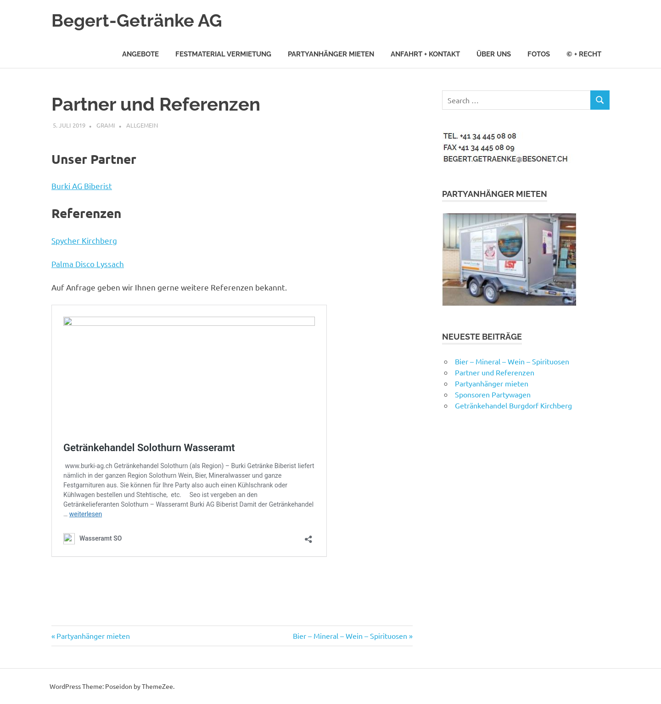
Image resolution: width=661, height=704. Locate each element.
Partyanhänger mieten (331, 54)
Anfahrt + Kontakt (425, 54)
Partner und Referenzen (494, 372)
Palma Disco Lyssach (87, 263)
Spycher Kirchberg (84, 240)
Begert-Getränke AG (136, 20)
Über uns (493, 54)
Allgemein (142, 125)
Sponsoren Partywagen (493, 394)
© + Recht (583, 54)
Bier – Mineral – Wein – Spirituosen (350, 635)
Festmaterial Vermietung (223, 54)
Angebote (140, 54)
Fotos (538, 54)
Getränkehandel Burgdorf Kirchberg (513, 405)
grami (105, 125)
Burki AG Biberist (81, 185)
